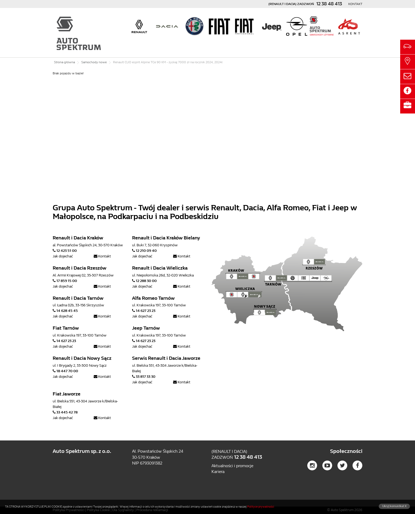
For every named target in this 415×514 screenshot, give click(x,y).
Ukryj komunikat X (394, 506)
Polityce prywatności (260, 506)
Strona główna (64, 62)
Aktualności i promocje (232, 465)
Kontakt (355, 4)
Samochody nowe (94, 62)
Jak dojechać (63, 256)
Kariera (217, 471)
